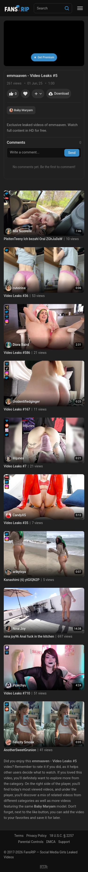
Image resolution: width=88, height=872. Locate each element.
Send (72, 153)
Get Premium (44, 57)
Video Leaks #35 (16, 523)
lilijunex (18, 458)
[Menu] (80, 8)
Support (64, 842)
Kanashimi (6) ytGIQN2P (21, 580)
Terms (18, 836)
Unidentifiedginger (26, 401)
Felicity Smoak (23, 742)
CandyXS (19, 515)
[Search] (67, 8)
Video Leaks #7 (15, 466)
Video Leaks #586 (17, 353)
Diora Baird (21, 345)
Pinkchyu (19, 685)
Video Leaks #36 (16, 296)
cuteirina (19, 288)
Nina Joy (19, 629)
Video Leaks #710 (17, 693)
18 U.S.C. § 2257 (61, 836)
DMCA (51, 842)
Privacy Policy (36, 836)
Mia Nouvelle (22, 231)
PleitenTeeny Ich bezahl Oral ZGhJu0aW (33, 239)
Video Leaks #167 (17, 409)
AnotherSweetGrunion (20, 750)
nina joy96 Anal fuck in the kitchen (29, 636)
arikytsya (19, 572)
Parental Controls (30, 842)
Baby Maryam (21, 110)
